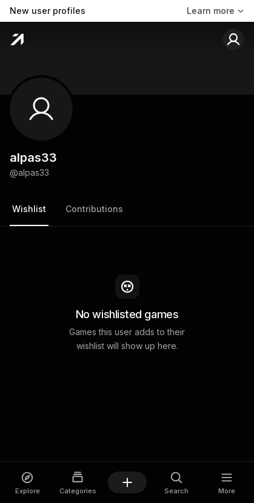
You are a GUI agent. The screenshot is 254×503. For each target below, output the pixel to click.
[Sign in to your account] (233, 39)
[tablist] (127, 210)
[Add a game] (127, 482)
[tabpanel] (127, 314)
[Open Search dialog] (176, 482)
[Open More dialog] (226, 482)
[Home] (16, 39)
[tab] (29, 209)
